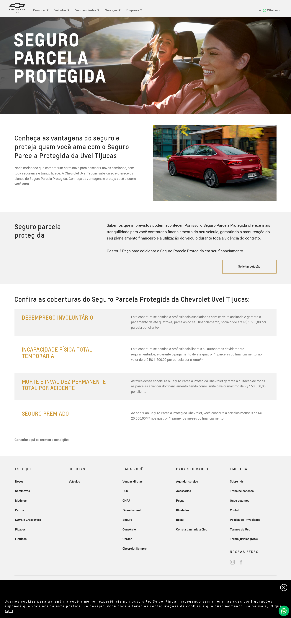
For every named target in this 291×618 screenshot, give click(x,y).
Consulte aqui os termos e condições (41, 440)
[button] (41, 440)
